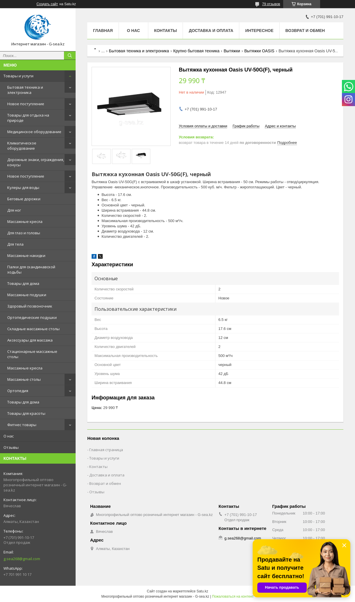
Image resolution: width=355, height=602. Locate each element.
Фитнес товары (21, 424)
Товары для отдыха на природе (28, 117)
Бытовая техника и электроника (25, 90)
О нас (8, 436)
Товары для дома (23, 283)
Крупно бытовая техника (196, 51)
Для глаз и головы (23, 232)
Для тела (15, 244)
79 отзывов (271, 4)
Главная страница (106, 449)
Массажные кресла (24, 221)
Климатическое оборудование (21, 145)
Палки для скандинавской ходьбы (31, 269)
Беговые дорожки (23, 198)
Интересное (259, 30)
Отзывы (11, 447)
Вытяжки (232, 51)
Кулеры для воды (23, 187)
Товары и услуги (18, 75)
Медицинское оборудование (34, 131)
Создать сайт (47, 4)
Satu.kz (202, 591)
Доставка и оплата (211, 30)
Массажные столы (24, 379)
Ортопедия (17, 390)
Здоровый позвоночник (29, 306)
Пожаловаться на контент (233, 596)
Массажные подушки (26, 294)
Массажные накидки (26, 255)
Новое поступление (25, 103)
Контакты (165, 30)
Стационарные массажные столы (32, 354)
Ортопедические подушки (32, 317)
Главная (103, 30)
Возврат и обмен (305, 30)
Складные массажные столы (33, 328)
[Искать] (70, 55)
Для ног (14, 210)
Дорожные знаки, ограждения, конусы (35, 162)
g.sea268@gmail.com (21, 558)
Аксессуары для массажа (30, 340)
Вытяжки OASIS (259, 51)
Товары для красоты (26, 413)
